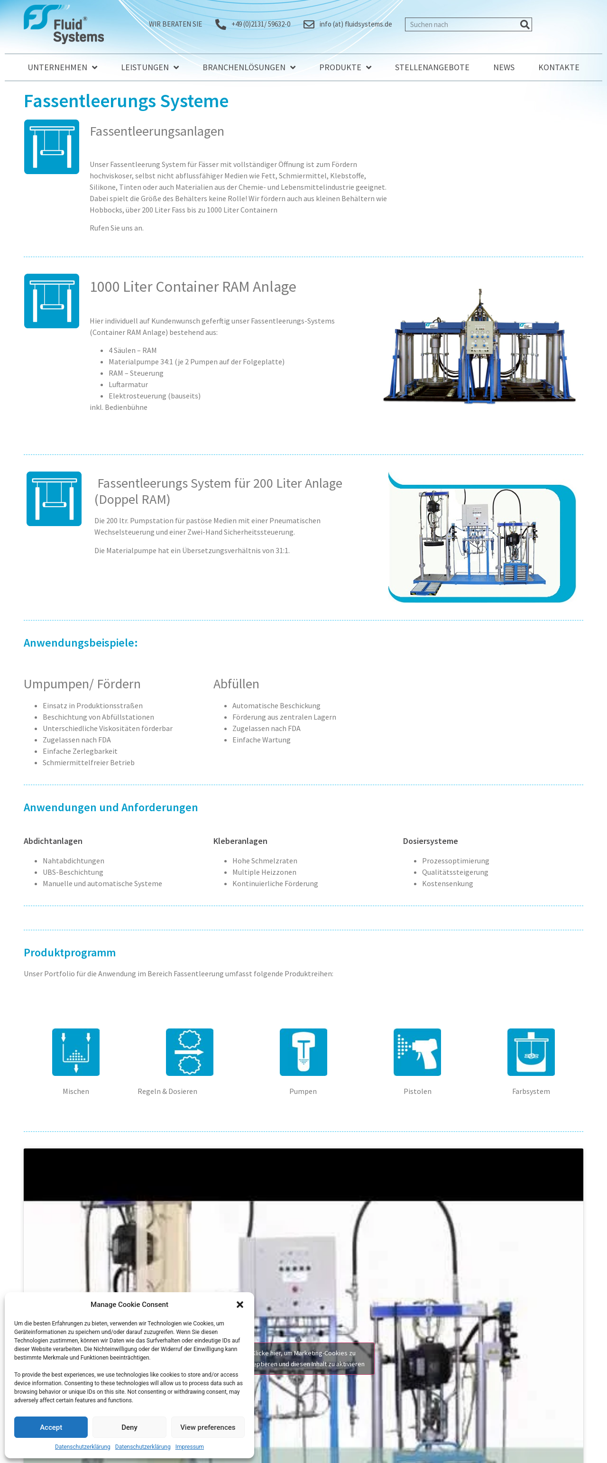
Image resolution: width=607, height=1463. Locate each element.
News (504, 67)
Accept (51, 1427)
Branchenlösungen (248, 67)
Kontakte (558, 67)
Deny (129, 1427)
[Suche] (525, 24)
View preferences (207, 1427)
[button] (240, 1304)
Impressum (189, 1447)
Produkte (345, 67)
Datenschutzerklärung (82, 1447)
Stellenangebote (432, 67)
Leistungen (150, 67)
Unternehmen (62, 67)
